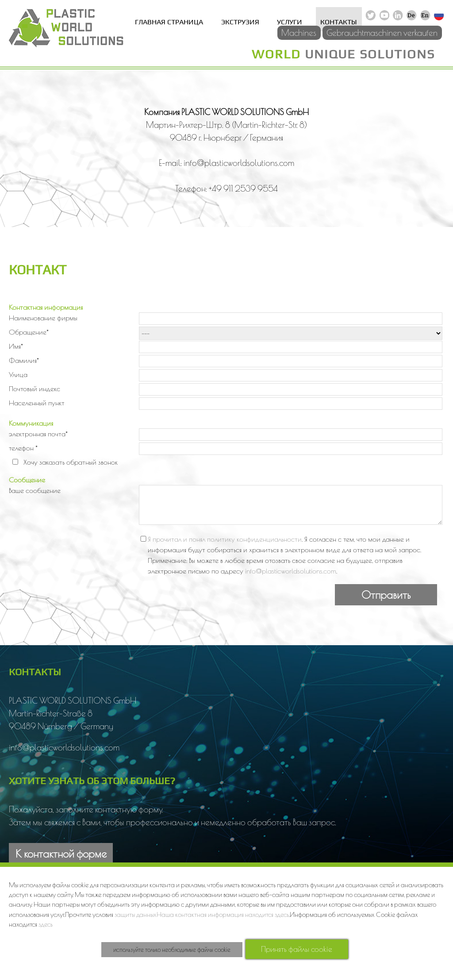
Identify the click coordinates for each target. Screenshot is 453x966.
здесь (282, 914)
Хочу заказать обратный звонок (70, 462)
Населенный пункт (37, 403)
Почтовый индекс (34, 389)
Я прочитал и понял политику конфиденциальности (225, 539)
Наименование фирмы (43, 318)
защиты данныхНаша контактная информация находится (195, 914)
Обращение (29, 332)
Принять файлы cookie (296, 949)
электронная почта (38, 434)
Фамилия (24, 360)
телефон (23, 448)
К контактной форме (61, 853)
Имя (16, 346)
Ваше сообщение (35, 490)
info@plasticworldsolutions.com (290, 571)
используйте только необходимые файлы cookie (171, 949)
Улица (18, 374)
